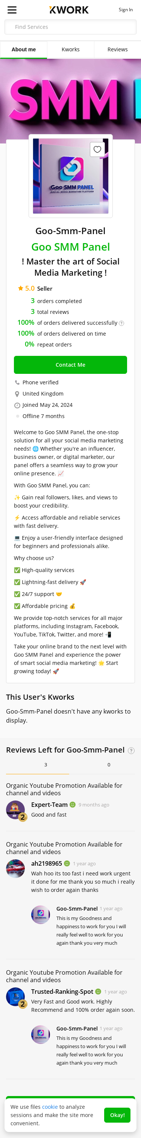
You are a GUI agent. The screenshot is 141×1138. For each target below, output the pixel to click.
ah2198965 (46, 863)
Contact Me (70, 364)
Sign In (126, 9)
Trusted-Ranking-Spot (62, 991)
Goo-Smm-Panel (77, 908)
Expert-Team (49, 804)
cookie (50, 1106)
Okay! (117, 1115)
